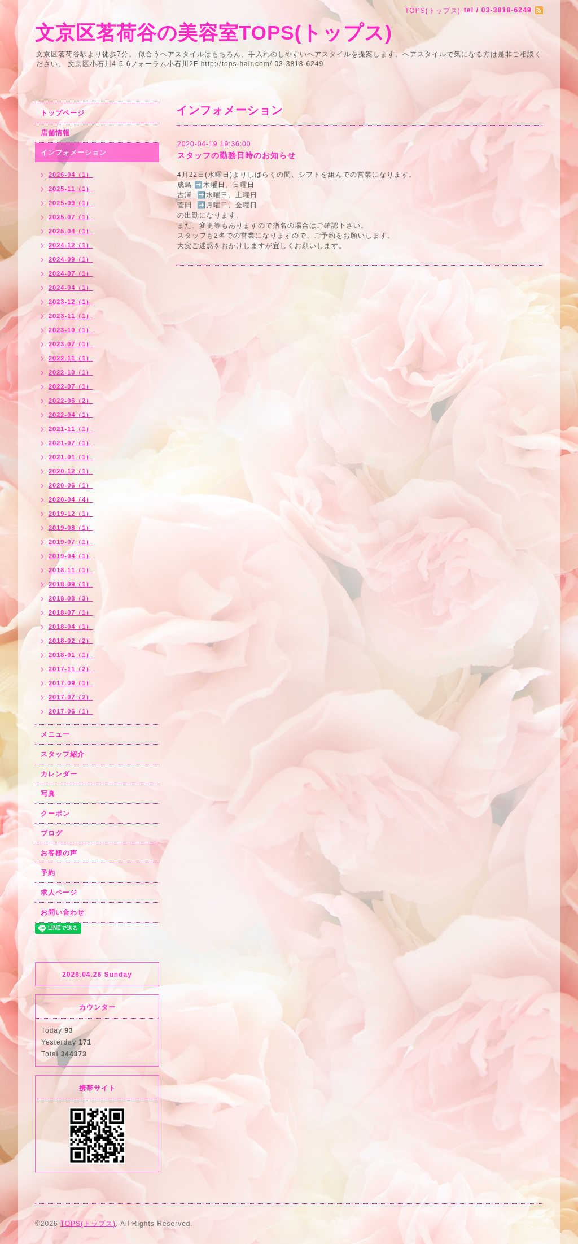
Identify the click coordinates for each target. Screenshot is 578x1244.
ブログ (52, 833)
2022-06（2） (71, 400)
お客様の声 (59, 853)
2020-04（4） (71, 499)
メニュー (55, 734)
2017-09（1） (71, 683)
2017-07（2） (71, 697)
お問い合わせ (63, 912)
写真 (48, 794)
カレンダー (59, 774)
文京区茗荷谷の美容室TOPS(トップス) (213, 32)
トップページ (63, 113)
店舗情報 (55, 133)
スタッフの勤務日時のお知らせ (236, 155)
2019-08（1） (71, 527)
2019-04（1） (71, 556)
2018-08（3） (71, 598)
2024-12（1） (71, 245)
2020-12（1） (71, 471)
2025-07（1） (71, 217)
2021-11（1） (71, 428)
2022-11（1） (71, 358)
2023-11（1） (71, 315)
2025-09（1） (71, 202)
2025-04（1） (71, 231)
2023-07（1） (71, 344)
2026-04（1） (71, 174)
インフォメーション (74, 152)
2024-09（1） (71, 259)
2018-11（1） (71, 570)
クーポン (55, 813)
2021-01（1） (71, 457)
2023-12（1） (71, 301)
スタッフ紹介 (63, 754)
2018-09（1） (71, 584)
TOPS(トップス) (88, 1224)
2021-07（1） (71, 443)
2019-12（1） (71, 513)
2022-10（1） (71, 372)
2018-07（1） (71, 612)
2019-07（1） (71, 541)
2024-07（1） (71, 273)
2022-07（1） (71, 386)
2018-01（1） (71, 654)
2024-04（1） (71, 287)
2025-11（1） (71, 188)
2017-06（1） (71, 711)
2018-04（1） (71, 626)
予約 (48, 873)
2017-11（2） (71, 669)
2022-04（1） (71, 414)
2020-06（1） (71, 485)
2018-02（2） (71, 640)
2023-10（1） (71, 330)
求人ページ (59, 893)
